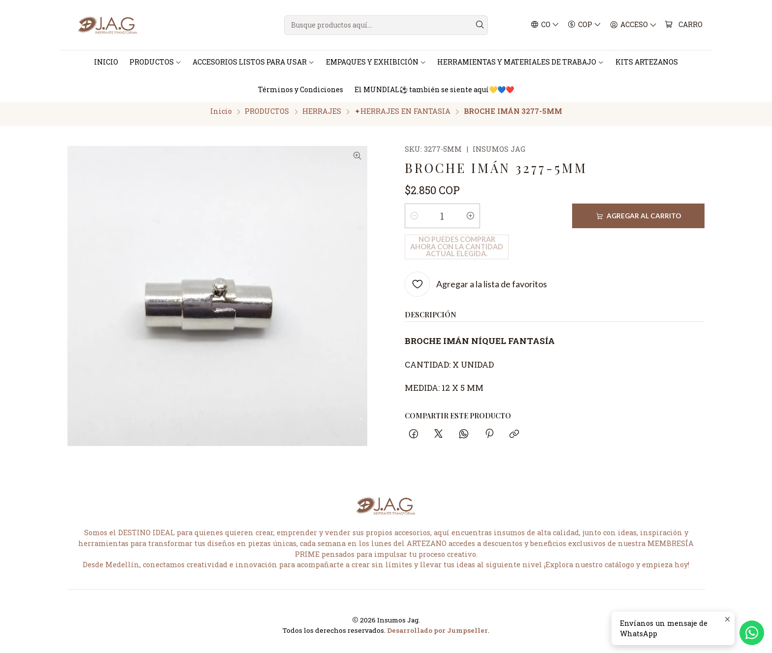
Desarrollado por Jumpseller (437, 635)
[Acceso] (634, 25)
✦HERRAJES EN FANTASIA (402, 116)
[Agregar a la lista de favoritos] (476, 258)
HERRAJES (321, 116)
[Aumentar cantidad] (471, 221)
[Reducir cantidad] (414, 221)
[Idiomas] (545, 25)
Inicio (221, 116)
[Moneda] (585, 25)
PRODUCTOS (267, 116)
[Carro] (684, 25)
